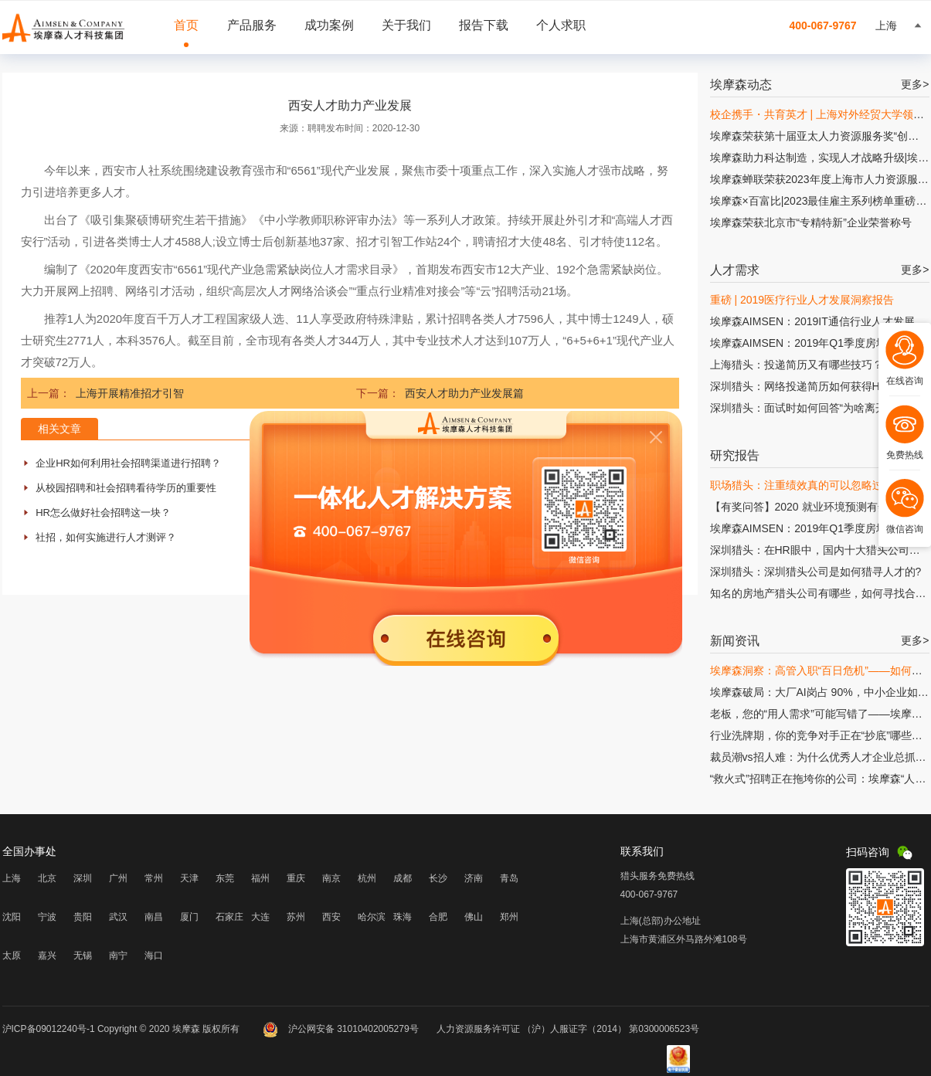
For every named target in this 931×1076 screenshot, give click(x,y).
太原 (11, 955)
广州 (118, 878)
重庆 (296, 878)
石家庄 (229, 916)
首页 (186, 25)
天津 (189, 878)
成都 (402, 878)
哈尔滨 (372, 916)
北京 (47, 878)
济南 (473, 878)
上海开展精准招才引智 (130, 393)
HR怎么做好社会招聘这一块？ (103, 512)
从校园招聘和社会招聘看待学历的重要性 (126, 488)
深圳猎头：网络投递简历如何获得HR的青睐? (818, 386)
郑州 (509, 916)
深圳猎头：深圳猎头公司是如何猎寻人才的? (816, 571)
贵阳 (82, 916)
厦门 (189, 916)
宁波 (47, 916)
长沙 (438, 878)
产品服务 (252, 25)
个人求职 (561, 25)
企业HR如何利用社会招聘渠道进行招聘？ (128, 463)
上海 (11, 878)
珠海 (402, 916)
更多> (915, 84)
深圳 (82, 878)
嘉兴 (47, 955)
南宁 (118, 955)
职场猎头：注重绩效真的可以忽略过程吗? (810, 485)
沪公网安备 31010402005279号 (342, 1028)
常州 (153, 878)
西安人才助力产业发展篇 (464, 393)
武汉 (118, 916)
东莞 (225, 878)
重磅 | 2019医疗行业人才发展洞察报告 (802, 300)
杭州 (367, 878)
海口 (153, 955)
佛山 (473, 916)
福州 (260, 878)
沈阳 (11, 916)
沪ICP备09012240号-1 (48, 1028)
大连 (260, 916)
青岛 (509, 878)
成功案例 (329, 25)
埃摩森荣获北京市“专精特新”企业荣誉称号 (811, 222)
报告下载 (483, 25)
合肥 (438, 916)
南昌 (153, 916)
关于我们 (406, 25)
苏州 (296, 916)
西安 (331, 916)
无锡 (82, 955)
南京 (331, 878)
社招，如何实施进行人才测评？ (106, 537)
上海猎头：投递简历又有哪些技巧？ (796, 364)
